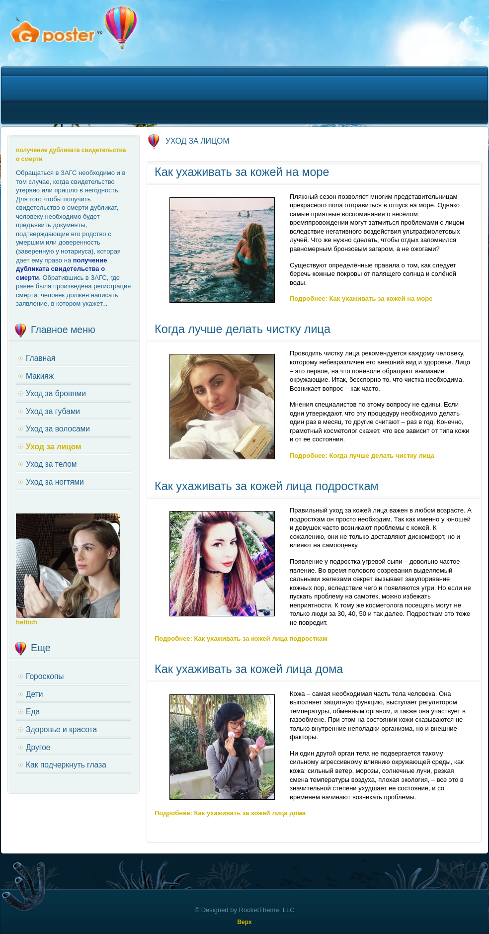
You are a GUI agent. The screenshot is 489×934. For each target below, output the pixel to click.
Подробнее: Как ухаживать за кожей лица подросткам (241, 638)
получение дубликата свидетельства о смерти (61, 268)
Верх (244, 922)
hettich (26, 622)
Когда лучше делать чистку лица (242, 329)
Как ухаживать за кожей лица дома (249, 669)
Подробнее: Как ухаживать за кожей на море (361, 298)
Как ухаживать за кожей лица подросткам (267, 486)
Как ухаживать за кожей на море (242, 172)
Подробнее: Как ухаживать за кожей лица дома (230, 813)
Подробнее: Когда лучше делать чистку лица (362, 455)
